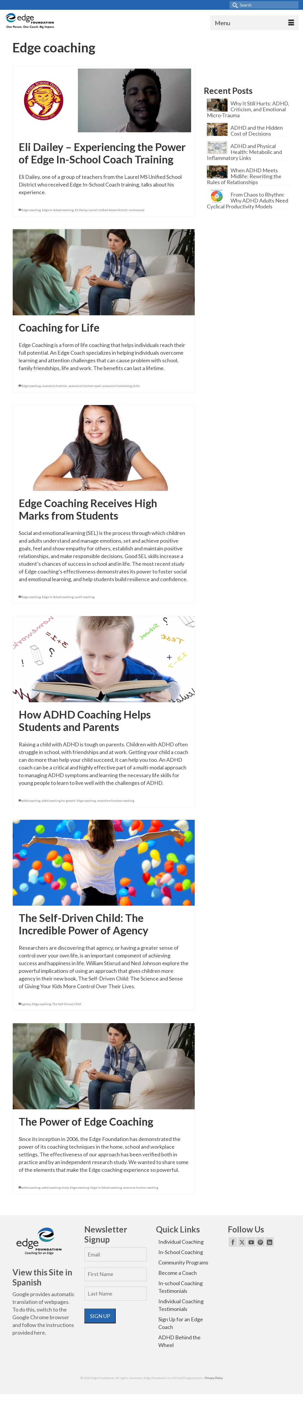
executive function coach (84, 386)
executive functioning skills (121, 386)
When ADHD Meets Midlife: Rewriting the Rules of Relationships (244, 176)
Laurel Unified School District (108, 210)
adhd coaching (31, 800)
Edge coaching (31, 210)
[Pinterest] (260, 1242)
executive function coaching (115, 800)
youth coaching (85, 597)
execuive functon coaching (140, 1187)
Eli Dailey (81, 210)
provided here (28, 1332)
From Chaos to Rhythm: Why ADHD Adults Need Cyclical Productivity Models (247, 200)
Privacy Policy (214, 1378)
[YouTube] (251, 1242)
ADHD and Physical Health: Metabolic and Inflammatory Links (244, 152)
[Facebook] (233, 1242)
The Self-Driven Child (66, 1004)
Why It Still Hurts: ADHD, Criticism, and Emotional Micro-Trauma (248, 109)
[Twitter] (242, 1242)
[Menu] (254, 22)
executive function (54, 386)
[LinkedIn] (269, 1242)
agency (26, 1004)
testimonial (136, 210)
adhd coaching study (55, 1187)
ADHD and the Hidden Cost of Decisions (257, 130)
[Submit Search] (234, 5)
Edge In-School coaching (58, 210)
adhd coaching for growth (58, 800)
